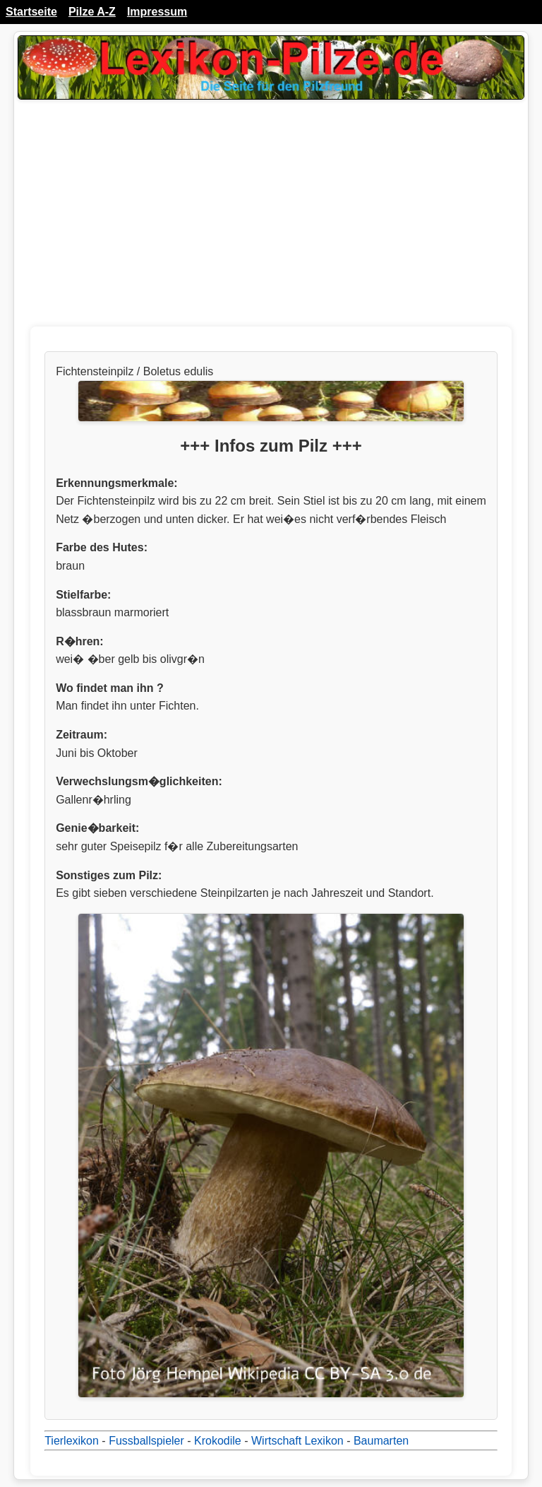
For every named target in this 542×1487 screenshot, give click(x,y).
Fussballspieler (146, 1441)
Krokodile (217, 1441)
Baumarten (381, 1441)
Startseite (31, 12)
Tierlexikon (71, 1441)
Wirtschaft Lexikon (297, 1441)
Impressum (157, 12)
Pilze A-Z (92, 12)
